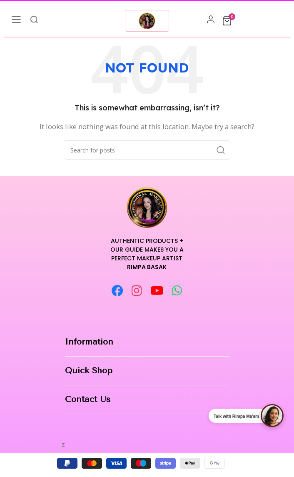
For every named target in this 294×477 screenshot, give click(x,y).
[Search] (147, 150)
